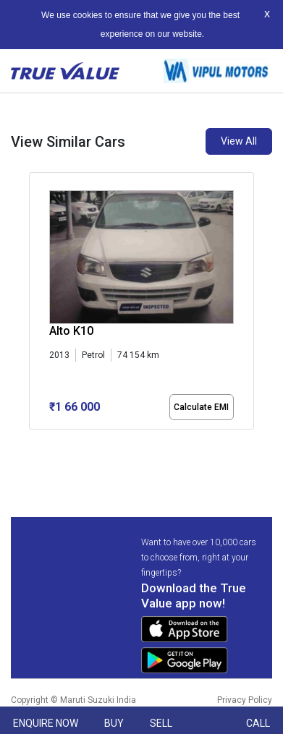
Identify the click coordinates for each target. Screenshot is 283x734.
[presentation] (36, 312)
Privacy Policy (244, 700)
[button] (33, 442)
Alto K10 (71, 331)
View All (239, 141)
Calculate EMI (201, 407)
